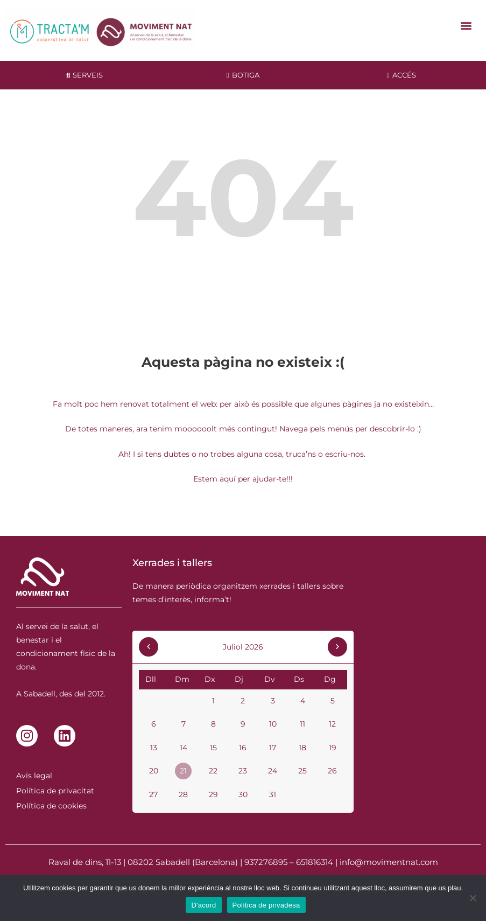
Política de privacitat (55, 790)
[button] (466, 25)
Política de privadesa (266, 905)
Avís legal (34, 775)
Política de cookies (51, 805)
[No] (472, 897)
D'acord (203, 905)
